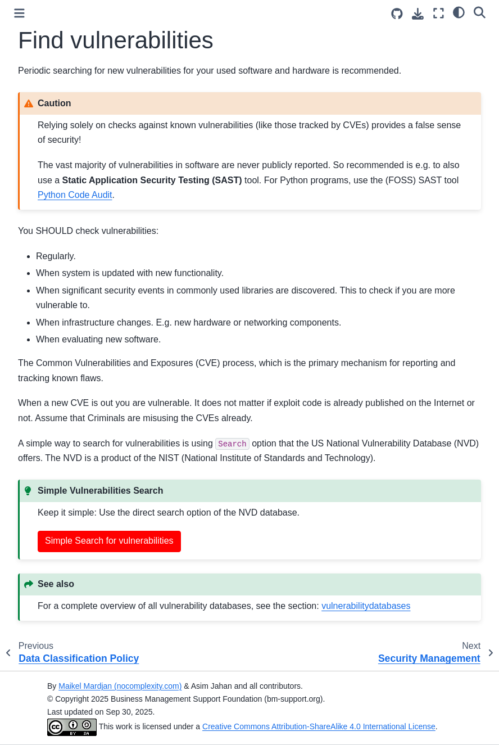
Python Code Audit (75, 195)
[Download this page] (417, 13)
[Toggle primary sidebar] (19, 13)
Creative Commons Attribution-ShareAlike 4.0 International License (319, 726)
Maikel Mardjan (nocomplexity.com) (120, 685)
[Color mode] (458, 11)
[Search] (479, 11)
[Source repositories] (397, 13)
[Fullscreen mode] (438, 13)
